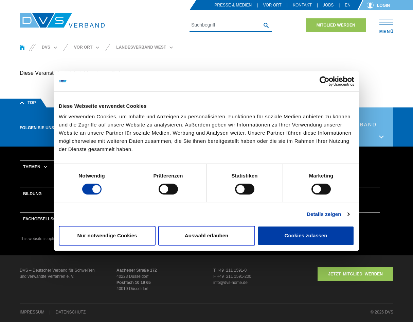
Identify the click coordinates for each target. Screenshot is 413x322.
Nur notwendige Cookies (107, 235)
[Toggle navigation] (386, 25)
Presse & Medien (233, 5)
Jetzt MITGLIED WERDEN (355, 274)
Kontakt (302, 5)
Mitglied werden (336, 25)
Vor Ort (272, 5)
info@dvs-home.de (230, 282)
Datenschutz (71, 312)
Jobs (328, 5)
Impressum (32, 312)
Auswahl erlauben (206, 235)
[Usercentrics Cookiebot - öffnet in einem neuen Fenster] (324, 81)
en (348, 5)
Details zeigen (324, 214)
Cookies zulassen (306, 235)
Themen (31, 167)
